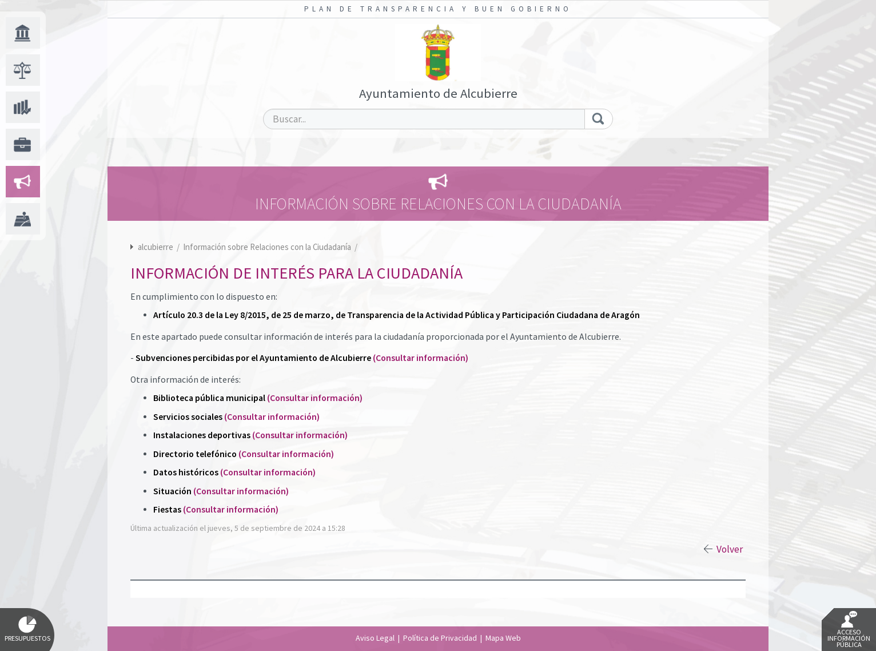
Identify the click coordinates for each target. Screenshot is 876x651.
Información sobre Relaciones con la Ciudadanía (268, 246)
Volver (729, 549)
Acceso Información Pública (848, 630)
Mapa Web (503, 638)
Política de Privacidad (440, 638)
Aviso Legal (375, 638)
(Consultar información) (420, 357)
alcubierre (155, 246)
